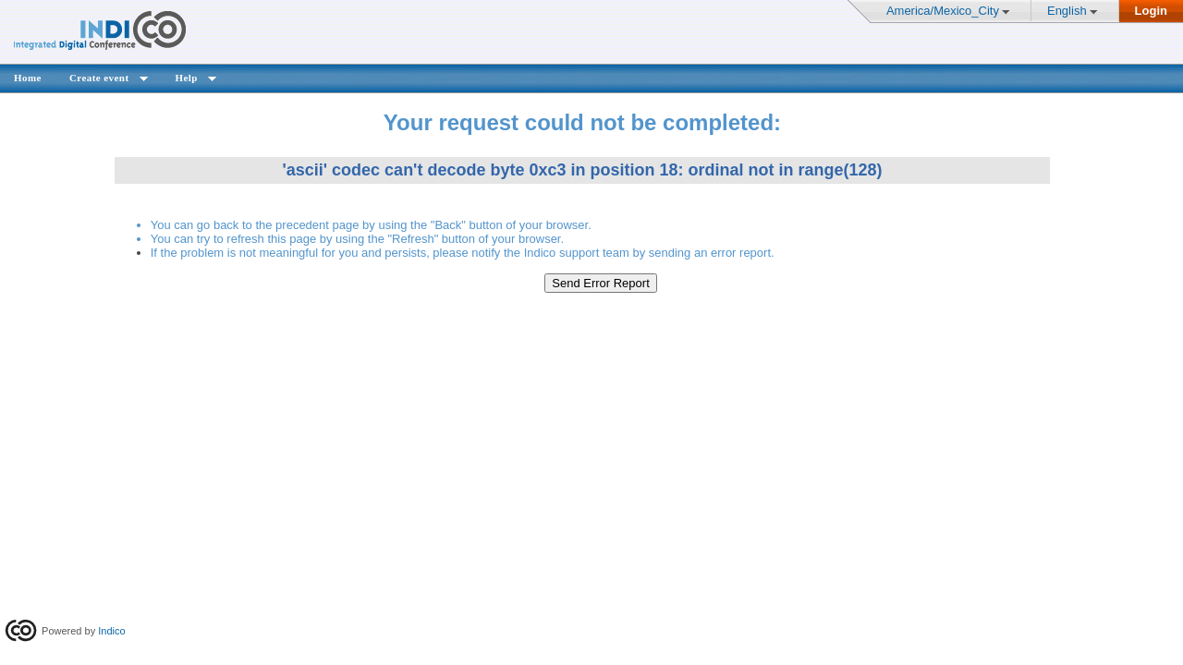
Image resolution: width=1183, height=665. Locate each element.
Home (28, 77)
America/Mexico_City (942, 11)
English (1067, 11)
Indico (111, 630)
